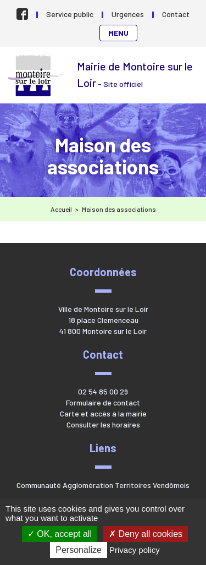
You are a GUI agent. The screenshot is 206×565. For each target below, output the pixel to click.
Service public (69, 14)
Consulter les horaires (103, 424)
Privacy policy (134, 550)
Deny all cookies (145, 534)
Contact (176, 14)
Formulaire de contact (103, 402)
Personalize (78, 550)
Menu (118, 32)
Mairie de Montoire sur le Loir (37, 75)
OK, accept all (59, 534)
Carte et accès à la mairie (103, 413)
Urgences (128, 14)
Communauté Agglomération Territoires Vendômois (103, 485)
